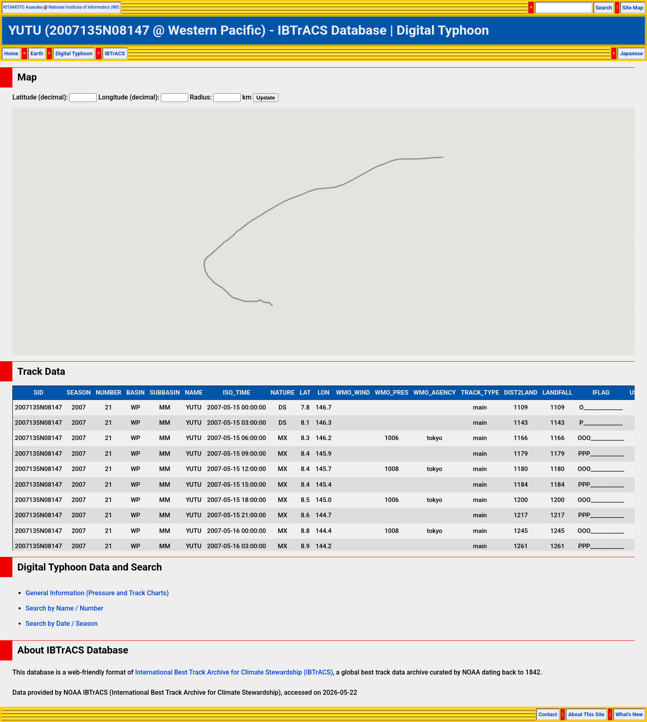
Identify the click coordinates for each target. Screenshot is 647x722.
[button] (272, 297)
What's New (629, 714)
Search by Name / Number (64, 608)
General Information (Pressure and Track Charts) (97, 593)
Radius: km (220, 97)
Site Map (632, 8)
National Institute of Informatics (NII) (84, 7)
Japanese (631, 53)
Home (11, 53)
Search (603, 8)
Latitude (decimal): (54, 97)
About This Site (586, 714)
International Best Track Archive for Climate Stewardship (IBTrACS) (234, 672)
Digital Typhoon (73, 53)
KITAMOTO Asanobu (23, 7)
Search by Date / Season (62, 623)
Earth (37, 53)
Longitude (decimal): (143, 97)
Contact (547, 714)
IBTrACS (115, 53)
